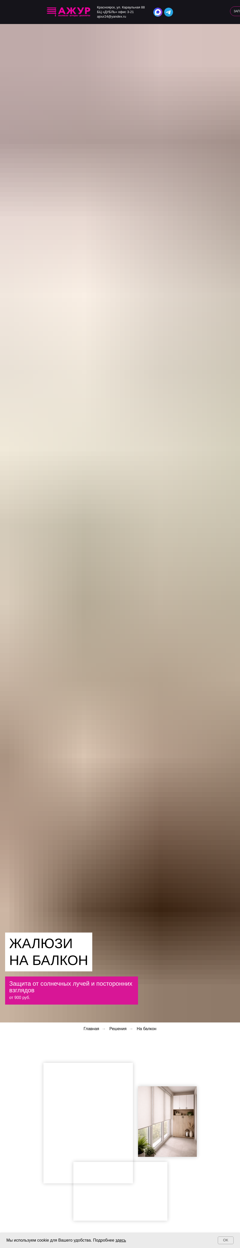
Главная (91, 1029)
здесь (121, 1240)
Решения (118, 1029)
